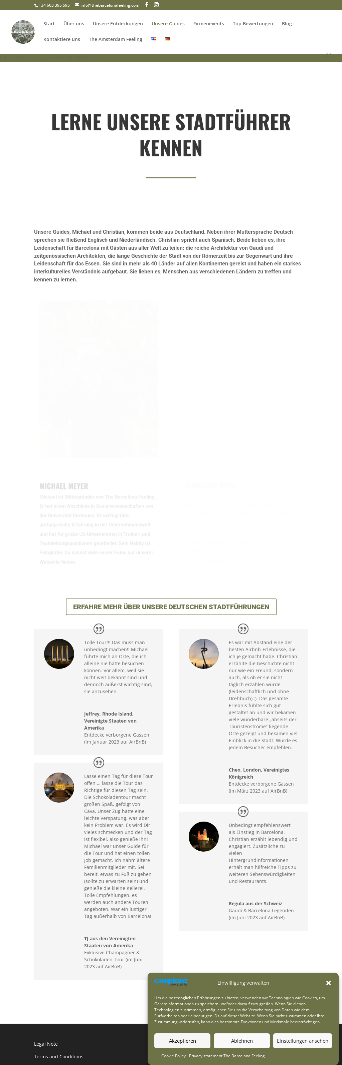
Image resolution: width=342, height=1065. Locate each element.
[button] (328, 998)
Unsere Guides (168, 23)
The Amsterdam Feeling (115, 39)
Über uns (73, 23)
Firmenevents (208, 23)
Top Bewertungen (253, 23)
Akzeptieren (182, 1056)
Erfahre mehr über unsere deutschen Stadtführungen (171, 607)
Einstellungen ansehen (302, 1056)
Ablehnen (242, 1056)
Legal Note (46, 1044)
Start (49, 23)
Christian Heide (111, 57)
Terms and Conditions (58, 1056)
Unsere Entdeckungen (118, 23)
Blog (287, 23)
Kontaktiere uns (61, 39)
